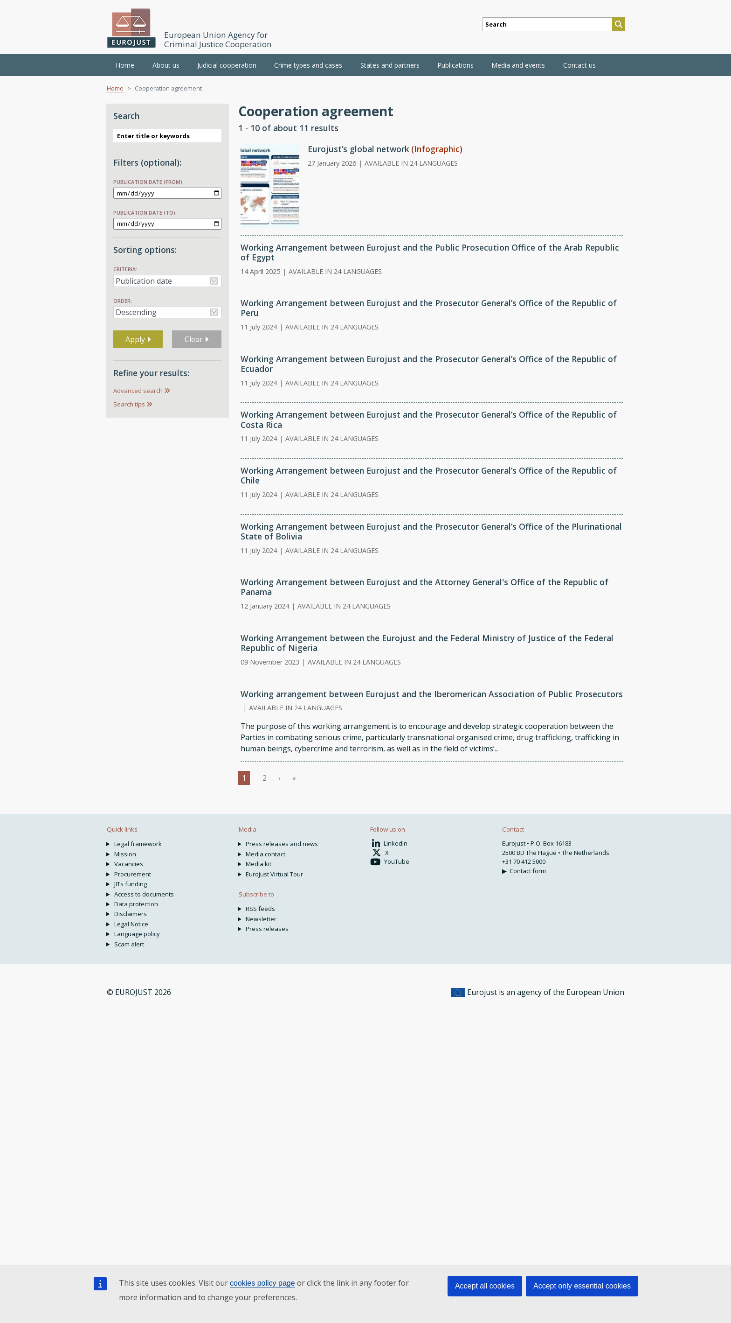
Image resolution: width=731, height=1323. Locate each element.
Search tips (129, 404)
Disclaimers (130, 914)
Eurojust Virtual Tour (274, 874)
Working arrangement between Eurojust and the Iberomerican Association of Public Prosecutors (432, 694)
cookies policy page (262, 1283)
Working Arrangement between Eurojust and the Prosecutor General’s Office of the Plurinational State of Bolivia (431, 531)
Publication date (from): (148, 181)
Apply (138, 339)
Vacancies (128, 864)
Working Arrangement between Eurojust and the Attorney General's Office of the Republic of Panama (424, 586)
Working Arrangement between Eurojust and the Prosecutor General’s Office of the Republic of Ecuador (429, 363)
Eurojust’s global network (358, 148)
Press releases (267, 928)
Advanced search (138, 390)
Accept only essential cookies (582, 1286)
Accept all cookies (485, 1286)
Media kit (258, 864)
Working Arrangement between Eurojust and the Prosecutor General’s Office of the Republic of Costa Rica (429, 419)
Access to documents (144, 894)
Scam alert (129, 944)
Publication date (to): (145, 212)
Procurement (132, 874)
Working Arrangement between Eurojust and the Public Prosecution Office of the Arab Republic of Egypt (430, 252)
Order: (122, 300)
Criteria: (125, 269)
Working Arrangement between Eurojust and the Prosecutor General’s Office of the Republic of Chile (429, 475)
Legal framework (138, 844)
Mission (125, 854)
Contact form (528, 871)
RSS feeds (260, 908)
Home (125, 65)
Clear (196, 339)
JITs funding (130, 884)
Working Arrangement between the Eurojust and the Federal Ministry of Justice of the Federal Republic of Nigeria (427, 642)
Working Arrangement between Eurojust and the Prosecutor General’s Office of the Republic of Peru (429, 307)
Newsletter (261, 919)
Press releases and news (282, 844)
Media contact (265, 854)
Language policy (137, 934)
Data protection (136, 904)
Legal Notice (131, 924)
